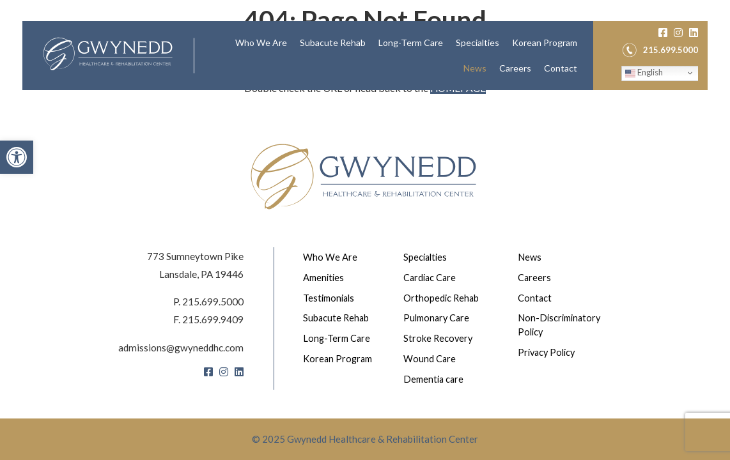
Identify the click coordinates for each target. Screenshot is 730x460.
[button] (16, 157)
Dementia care (436, 379)
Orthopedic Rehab (443, 296)
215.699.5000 (213, 297)
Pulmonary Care (439, 317)
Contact (560, 78)
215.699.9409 (213, 315)
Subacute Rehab (333, 53)
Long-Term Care (410, 53)
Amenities (325, 275)
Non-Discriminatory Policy (562, 324)
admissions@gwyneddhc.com (179, 343)
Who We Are (261, 53)
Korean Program (544, 53)
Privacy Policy (549, 352)
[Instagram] (678, 43)
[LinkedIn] (693, 43)
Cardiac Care (432, 275)
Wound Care (431, 358)
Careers (515, 78)
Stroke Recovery (440, 337)
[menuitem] (261, 53)
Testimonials (331, 296)
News (474, 78)
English (644, 84)
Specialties (477, 53)
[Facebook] (663, 43)
